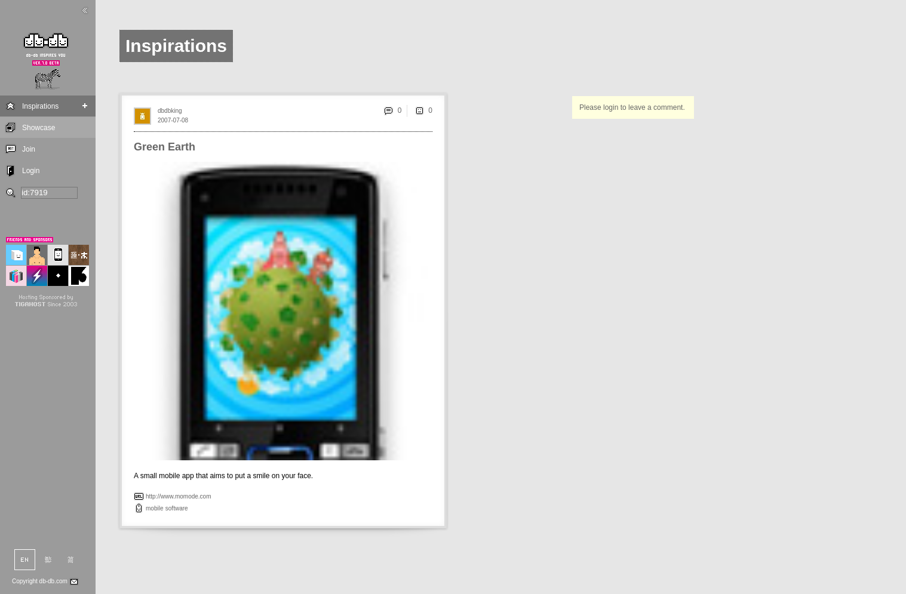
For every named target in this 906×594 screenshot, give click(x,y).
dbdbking (170, 110)
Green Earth (164, 147)
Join (28, 149)
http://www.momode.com (178, 496)
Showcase (38, 128)
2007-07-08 (173, 120)
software (176, 508)
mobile (154, 508)
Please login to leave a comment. (632, 107)
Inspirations (40, 106)
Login (30, 171)
